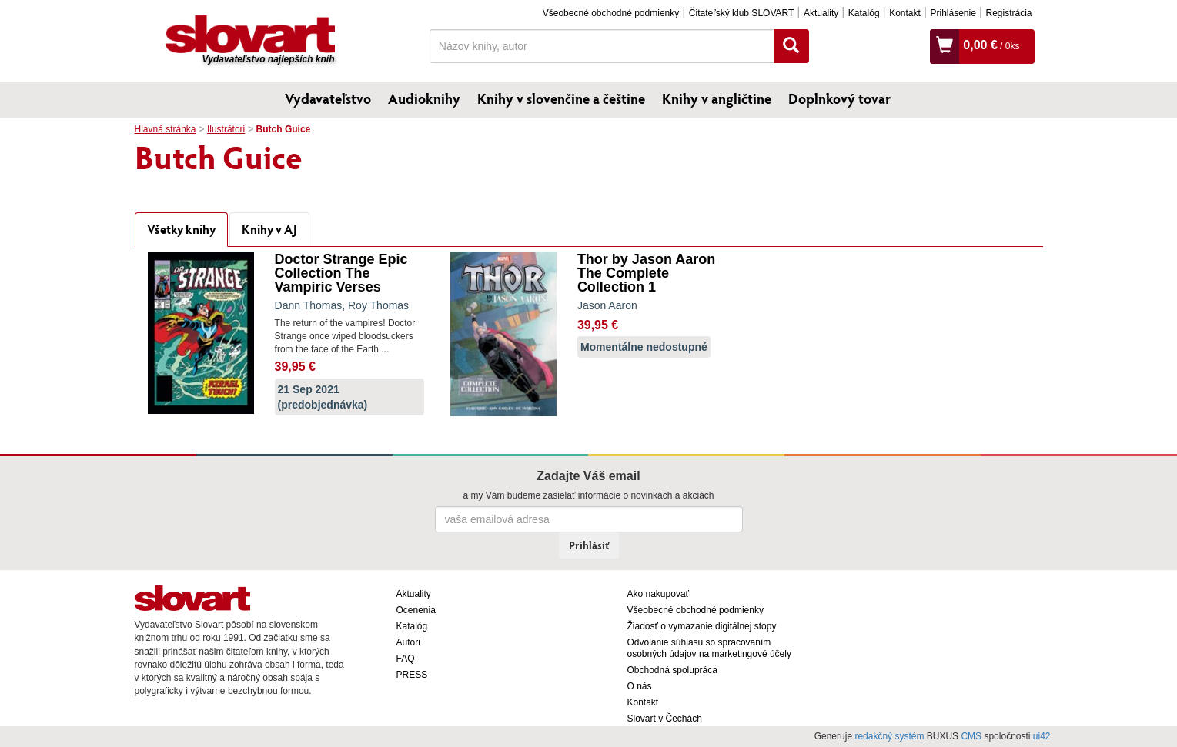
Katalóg (864, 13)
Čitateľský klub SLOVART (741, 13)
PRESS (412, 674)
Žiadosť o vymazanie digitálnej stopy (702, 626)
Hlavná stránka (165, 129)
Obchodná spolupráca (672, 670)
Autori (408, 642)
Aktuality (821, 13)
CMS (971, 736)
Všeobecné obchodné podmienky (611, 13)
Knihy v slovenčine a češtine (561, 98)
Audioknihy (424, 98)
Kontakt (905, 13)
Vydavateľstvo (328, 98)
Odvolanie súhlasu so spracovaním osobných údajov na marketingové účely (709, 648)
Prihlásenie (952, 13)
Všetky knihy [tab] (181, 229)
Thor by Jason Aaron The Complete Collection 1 (646, 273)
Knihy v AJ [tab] (269, 229)
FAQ (405, 658)
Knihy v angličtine (716, 98)
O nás (639, 686)
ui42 (1042, 736)
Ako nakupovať (658, 594)
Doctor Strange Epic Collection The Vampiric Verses (341, 273)
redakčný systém (889, 736)
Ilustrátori (226, 129)
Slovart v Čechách (664, 718)
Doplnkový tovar (839, 98)
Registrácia (1008, 13)
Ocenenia (416, 610)
